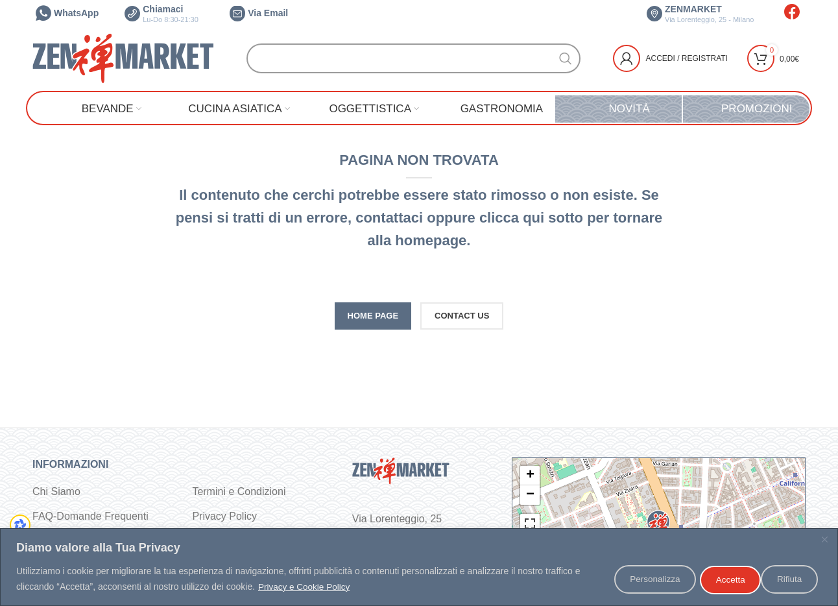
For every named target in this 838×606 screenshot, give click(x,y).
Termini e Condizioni (238, 491)
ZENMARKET (700, 13)
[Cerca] (413, 58)
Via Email (259, 13)
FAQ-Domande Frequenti (90, 516)
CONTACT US (462, 316)
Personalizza (635, 579)
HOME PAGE (373, 316)
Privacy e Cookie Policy (305, 587)
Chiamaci (161, 13)
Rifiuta (717, 579)
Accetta (787, 579)
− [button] (530, 495)
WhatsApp (67, 13)
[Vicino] (824, 540)
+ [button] (530, 475)
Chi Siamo (56, 491)
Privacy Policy (224, 516)
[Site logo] (123, 57)
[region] (419, 567)
